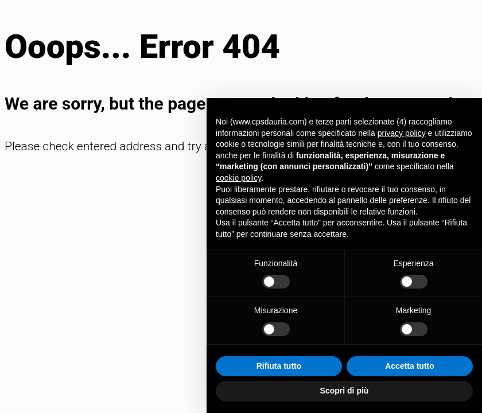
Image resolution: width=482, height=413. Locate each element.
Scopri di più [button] (344, 390)
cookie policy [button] (238, 177)
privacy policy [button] (402, 133)
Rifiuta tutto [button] (279, 366)
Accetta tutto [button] (409, 366)
